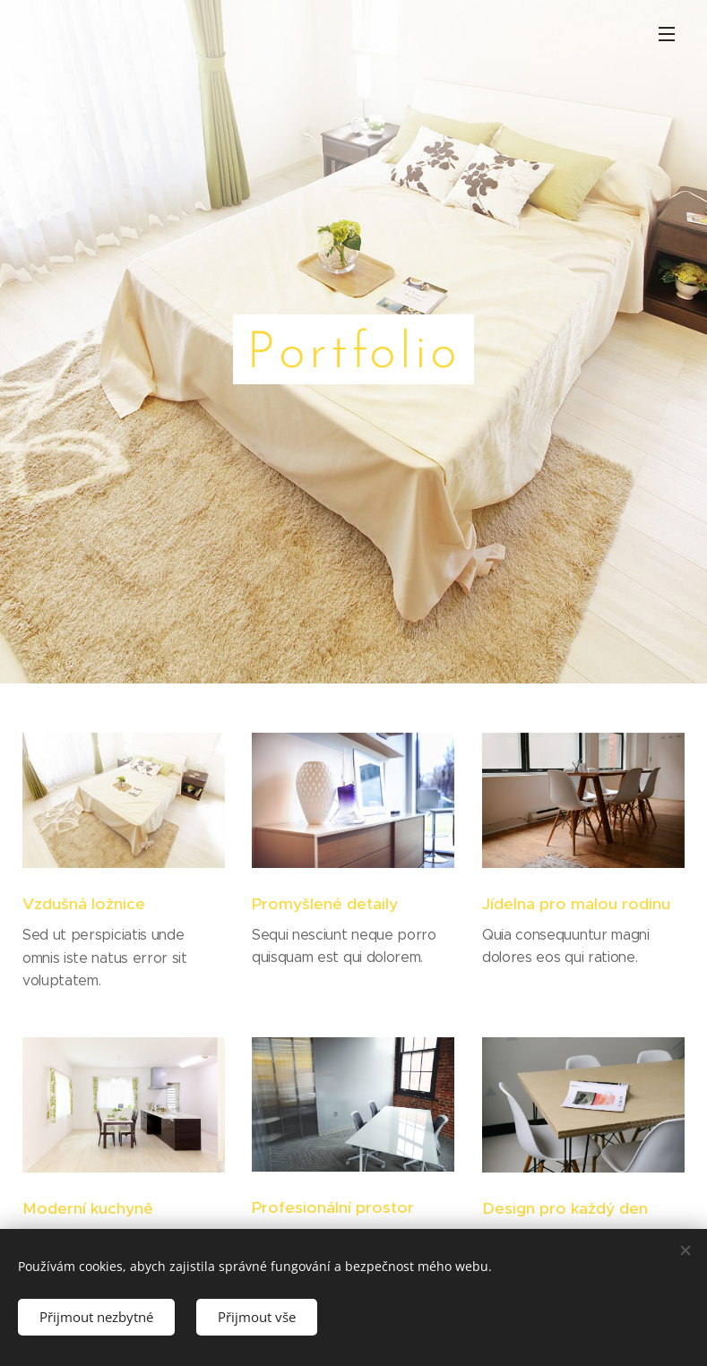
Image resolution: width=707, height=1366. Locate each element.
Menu (667, 34)
